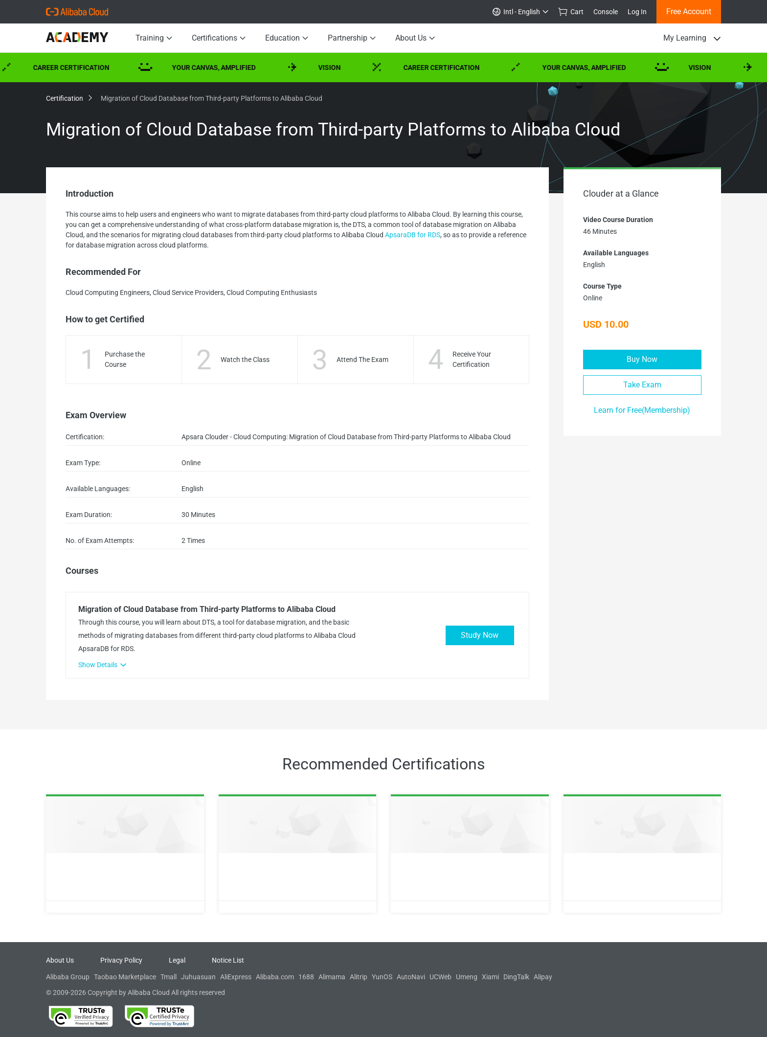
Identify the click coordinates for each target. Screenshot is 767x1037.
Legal (177, 960)
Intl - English (520, 12)
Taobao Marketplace (125, 977)
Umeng (466, 977)
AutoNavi (411, 977)
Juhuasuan (198, 977)
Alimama (331, 977)
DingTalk (516, 977)
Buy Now (642, 359)
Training (153, 38)
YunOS (382, 977)
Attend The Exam (362, 359)
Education (286, 38)
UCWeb (440, 977)
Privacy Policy (121, 960)
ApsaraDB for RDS (412, 235)
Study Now (479, 635)
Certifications (219, 38)
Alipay (543, 977)
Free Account (688, 11)
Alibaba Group (68, 977)
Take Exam (642, 384)
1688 (306, 977)
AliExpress (235, 977)
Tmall (168, 977)
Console (605, 12)
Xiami (490, 977)
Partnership (352, 38)
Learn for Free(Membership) (642, 410)
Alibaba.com (275, 977)
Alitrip (358, 977)
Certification (68, 98)
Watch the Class (245, 359)
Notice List (228, 960)
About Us (415, 38)
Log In (637, 12)
